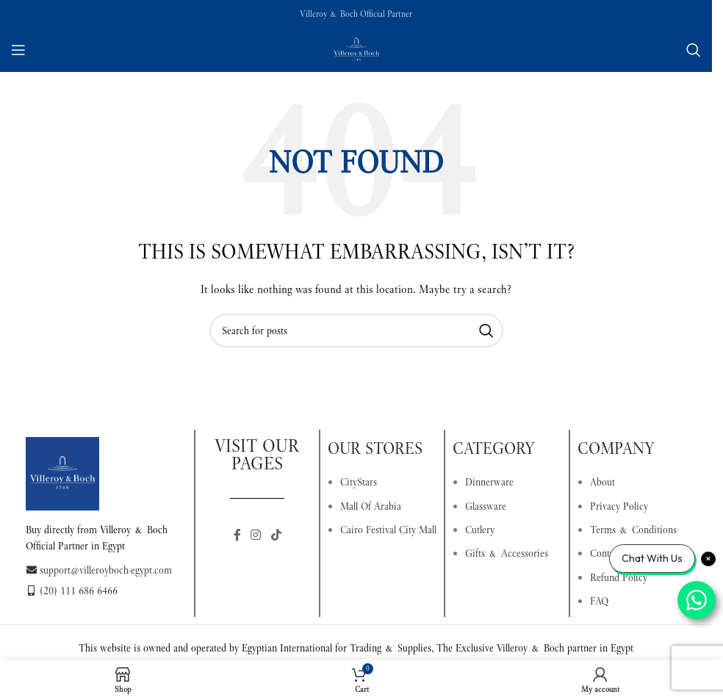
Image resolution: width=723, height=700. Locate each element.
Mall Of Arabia (370, 506)
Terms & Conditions (633, 529)
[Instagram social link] (256, 535)
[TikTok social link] (276, 535)
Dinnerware (489, 481)
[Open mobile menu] (18, 50)
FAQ (599, 600)
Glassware (485, 506)
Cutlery (479, 529)
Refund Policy (618, 577)
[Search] (693, 50)
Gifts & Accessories (506, 553)
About (602, 481)
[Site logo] (356, 48)
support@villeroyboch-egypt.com (99, 570)
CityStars (358, 481)
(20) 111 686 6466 (72, 590)
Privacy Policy (619, 506)
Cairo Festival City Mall (388, 529)
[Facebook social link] (237, 535)
